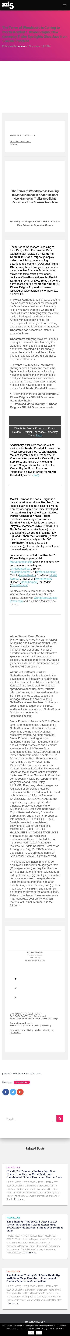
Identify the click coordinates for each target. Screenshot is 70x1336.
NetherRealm (27, 575)
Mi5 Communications (35, 1322)
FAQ (36, 475)
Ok (31, 1333)
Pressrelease (22, 1082)
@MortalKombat (20, 568)
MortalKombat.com (21, 561)
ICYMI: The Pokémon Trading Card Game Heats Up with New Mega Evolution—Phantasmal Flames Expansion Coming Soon (34, 1174)
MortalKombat (43, 578)
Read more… (20, 1199)
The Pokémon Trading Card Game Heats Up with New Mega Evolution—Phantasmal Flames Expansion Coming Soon (33, 1278)
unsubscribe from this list (21, 1030)
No (39, 1333)
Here (39, 435)
